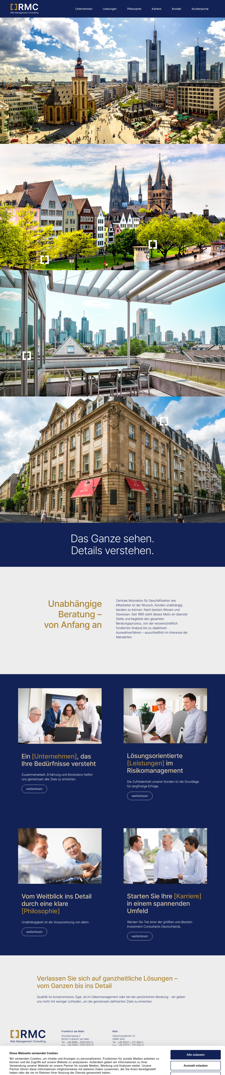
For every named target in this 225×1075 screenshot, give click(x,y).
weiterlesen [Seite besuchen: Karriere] (140, 936)
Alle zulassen (195, 1026)
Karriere (156, 9)
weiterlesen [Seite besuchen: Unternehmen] (34, 789)
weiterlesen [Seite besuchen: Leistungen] (140, 796)
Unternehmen (83, 9)
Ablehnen (195, 1048)
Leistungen (110, 9)
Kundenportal (200, 9)
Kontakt (176, 9)
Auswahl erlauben (196, 1037)
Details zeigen (160, 1067)
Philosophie (134, 9)
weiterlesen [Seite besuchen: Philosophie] (34, 932)
